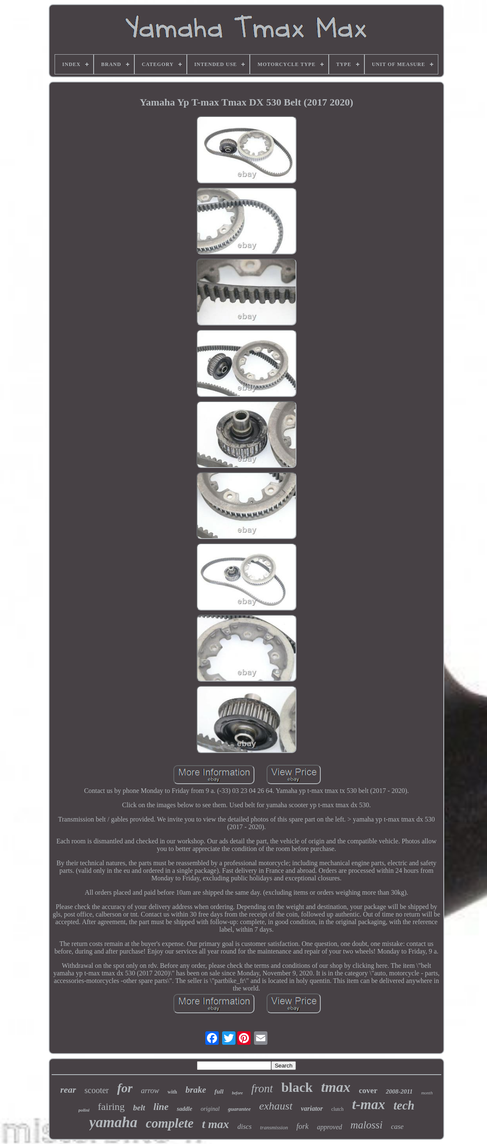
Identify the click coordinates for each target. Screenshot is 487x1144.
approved (329, 1127)
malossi (366, 1125)
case (397, 1127)
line (161, 1107)
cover (368, 1090)
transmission (274, 1127)
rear (68, 1089)
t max (215, 1124)
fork (302, 1126)
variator (312, 1108)
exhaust (275, 1106)
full (219, 1091)
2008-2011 (399, 1091)
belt (139, 1107)
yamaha (113, 1122)
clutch (337, 1109)
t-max (368, 1104)
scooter (96, 1090)
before (237, 1093)
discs (244, 1127)
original (210, 1109)
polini (84, 1109)
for (125, 1088)
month (427, 1092)
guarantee (239, 1109)
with (172, 1092)
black (297, 1087)
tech (403, 1105)
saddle (184, 1109)
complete (170, 1123)
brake (196, 1090)
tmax (336, 1087)
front (262, 1088)
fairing (111, 1106)
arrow (150, 1090)
